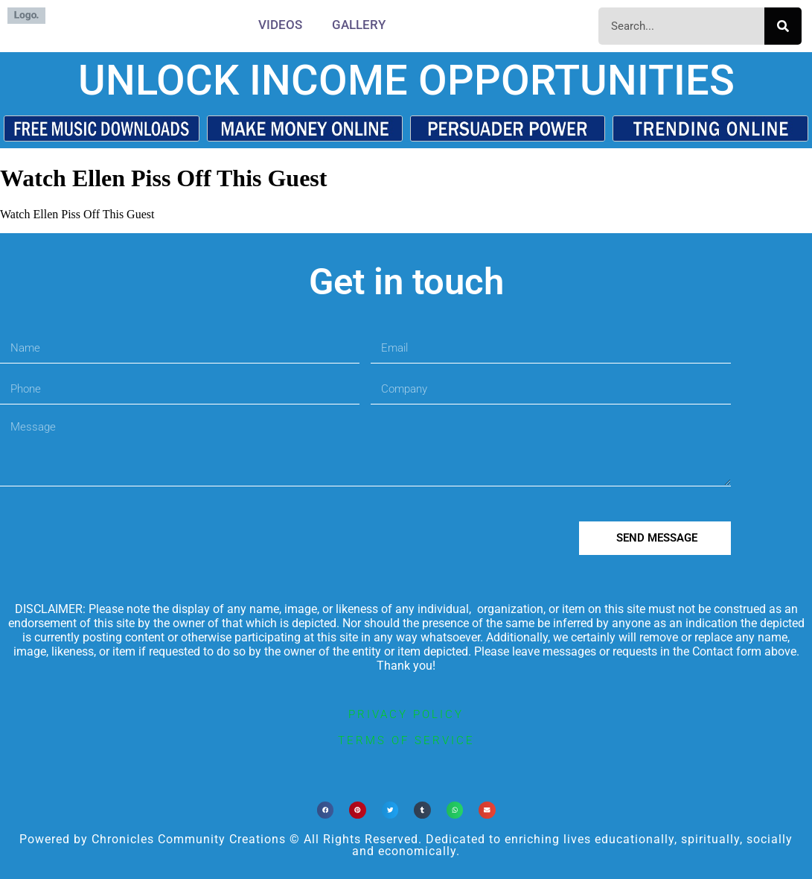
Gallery (359, 24)
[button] (325, 810)
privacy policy (406, 714)
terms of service (406, 740)
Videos (280, 24)
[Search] (783, 26)
